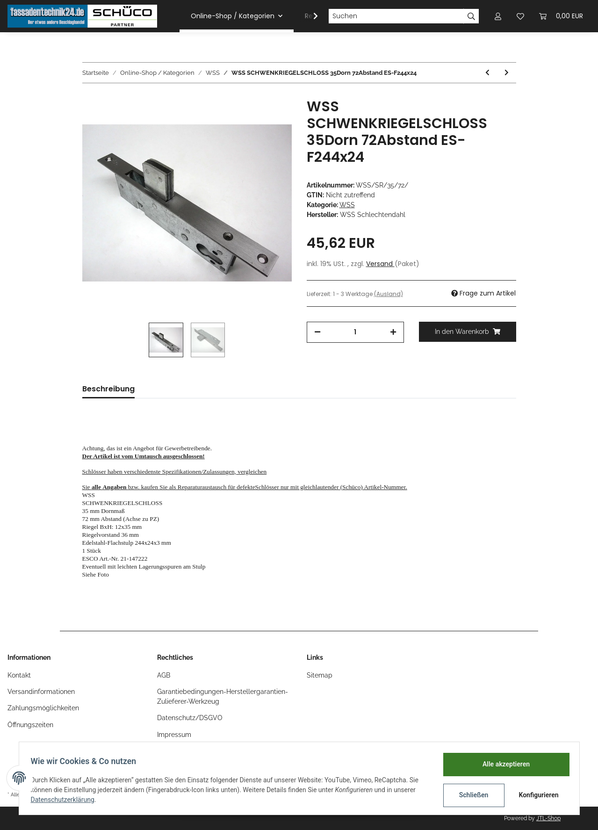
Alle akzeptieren (502, 764)
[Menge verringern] (317, 332)
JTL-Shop (548, 818)
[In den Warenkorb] (467, 332)
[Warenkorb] (561, 16)
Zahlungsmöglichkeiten (43, 708)
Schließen (470, 795)
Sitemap (319, 675)
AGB (163, 675)
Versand (380, 263)
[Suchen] (396, 16)
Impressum (174, 734)
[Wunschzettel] (520, 16)
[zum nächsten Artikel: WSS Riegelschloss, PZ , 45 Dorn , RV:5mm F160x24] (506, 73)
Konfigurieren (536, 795)
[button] (498, 16)
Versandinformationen (41, 691)
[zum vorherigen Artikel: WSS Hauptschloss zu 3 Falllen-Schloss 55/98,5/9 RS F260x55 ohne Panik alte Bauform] (487, 73)
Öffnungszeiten (30, 725)
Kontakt (19, 675)
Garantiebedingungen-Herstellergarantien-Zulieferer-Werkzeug (222, 696)
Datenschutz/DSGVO (190, 718)
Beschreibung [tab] (108, 388)
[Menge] (355, 332)
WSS (347, 205)
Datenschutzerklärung (66, 799)
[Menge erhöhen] (393, 332)
